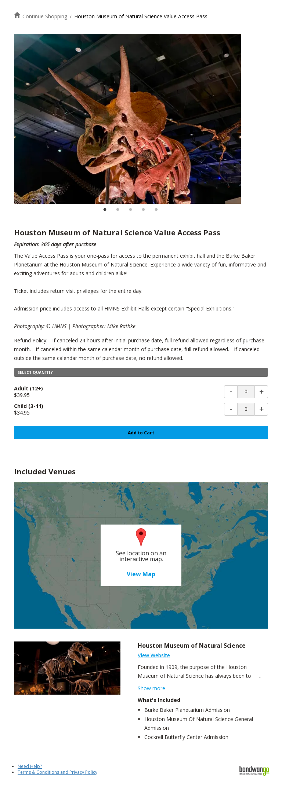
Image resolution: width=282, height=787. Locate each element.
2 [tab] (117, 209)
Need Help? (30, 766)
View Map (141, 574)
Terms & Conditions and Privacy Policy (57, 772)
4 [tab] (143, 209)
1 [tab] (104, 209)
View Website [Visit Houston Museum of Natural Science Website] (154, 655)
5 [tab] (156, 209)
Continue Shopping (44, 16)
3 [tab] (130, 209)
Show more (151, 688)
